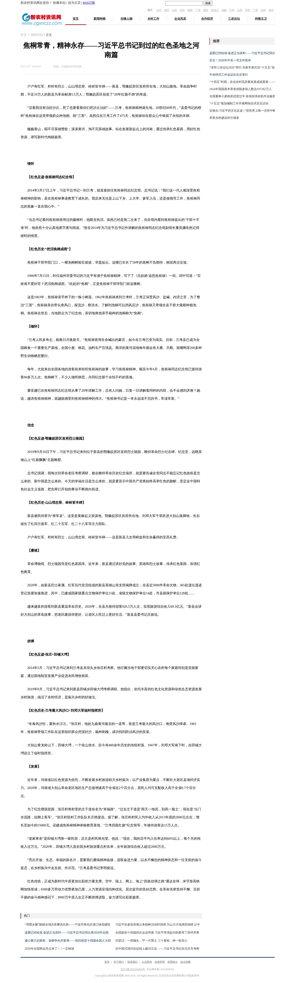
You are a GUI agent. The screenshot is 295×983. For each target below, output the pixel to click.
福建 (224, 10)
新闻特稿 (99, 18)
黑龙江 (215, 10)
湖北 (271, 10)
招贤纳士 (173, 961)
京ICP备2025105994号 (132, 969)
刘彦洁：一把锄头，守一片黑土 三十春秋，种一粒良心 (151, 940)
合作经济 (207, 18)
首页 (76, 18)
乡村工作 (153, 18)
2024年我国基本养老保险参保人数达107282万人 (240, 89)
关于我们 (119, 961)
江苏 (231, 10)
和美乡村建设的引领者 (224, 117)
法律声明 (160, 961)
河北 (182, 10)
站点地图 (185, 961)
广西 (255, 10)
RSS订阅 (89, 2)
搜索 (208, 3)
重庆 (205, 10)
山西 (239, 10)
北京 (158, 10)
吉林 (263, 10)
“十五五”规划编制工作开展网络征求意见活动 (238, 103)
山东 (174, 10)
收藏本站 (59, 2)
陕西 (190, 10)
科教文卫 (261, 18)
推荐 (216, 41)
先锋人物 (126, 18)
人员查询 (147, 961)
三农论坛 (234, 18)
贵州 (247, 10)
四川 (166, 10)
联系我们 (132, 961)
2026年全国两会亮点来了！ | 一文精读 (49, 948)
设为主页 (74, 2)
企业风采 (180, 18)
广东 (198, 10)
